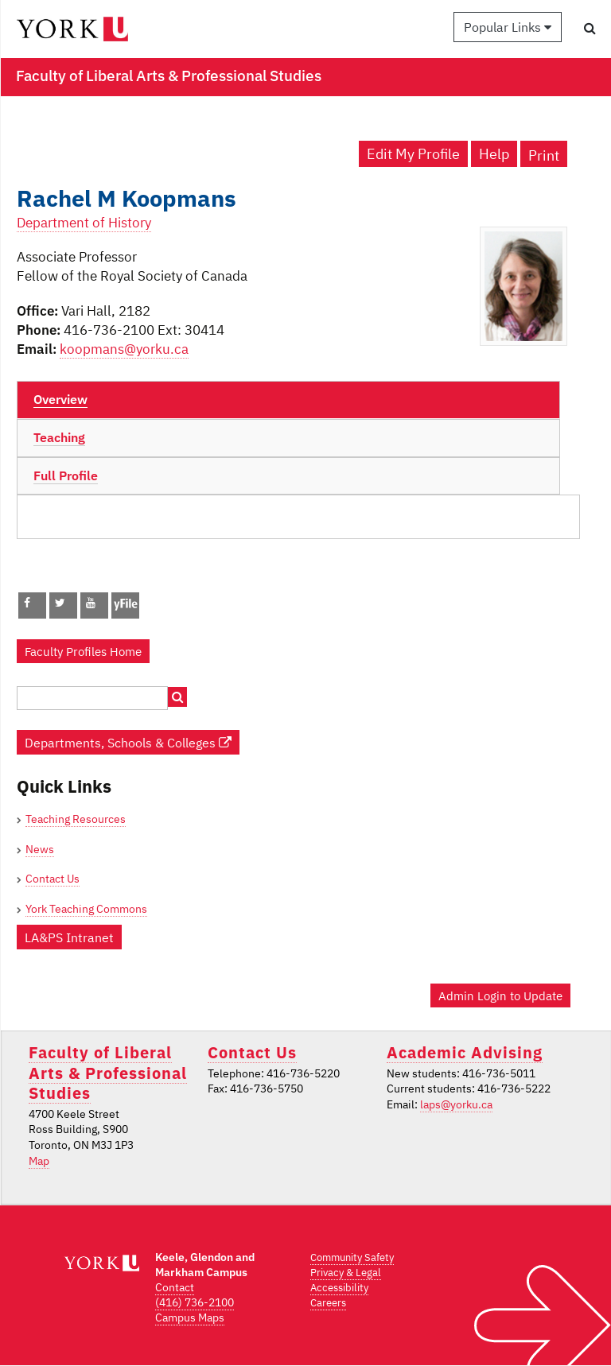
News (39, 849)
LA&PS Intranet (69, 937)
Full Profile (65, 475)
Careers (328, 1303)
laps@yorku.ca (456, 1104)
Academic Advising (465, 1052)
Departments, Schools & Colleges (128, 742)
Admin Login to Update (500, 995)
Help (494, 154)
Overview (60, 399)
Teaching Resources (75, 819)
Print (543, 155)
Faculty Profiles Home (83, 651)
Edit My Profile (413, 154)
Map (39, 1161)
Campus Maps (189, 1317)
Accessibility (339, 1287)
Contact (174, 1287)
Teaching (59, 437)
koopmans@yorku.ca (124, 349)
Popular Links (507, 27)
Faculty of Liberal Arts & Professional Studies (108, 1072)
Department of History (84, 222)
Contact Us (52, 878)
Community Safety (352, 1257)
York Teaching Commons (86, 909)
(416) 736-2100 (194, 1302)
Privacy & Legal (345, 1272)
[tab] (288, 400)
